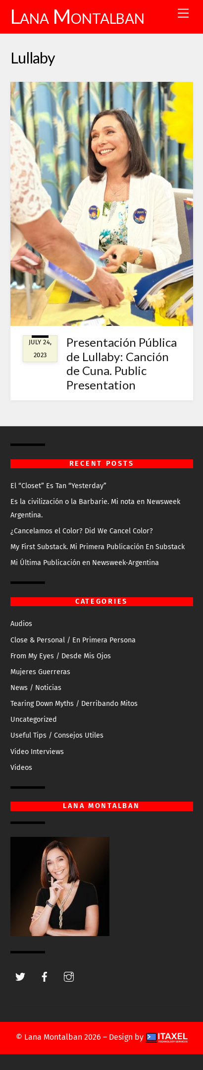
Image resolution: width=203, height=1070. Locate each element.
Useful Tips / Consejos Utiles (56, 735)
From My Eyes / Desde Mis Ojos (60, 656)
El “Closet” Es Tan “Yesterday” (58, 486)
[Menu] (183, 13)
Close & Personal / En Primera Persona (73, 640)
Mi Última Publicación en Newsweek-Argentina (84, 563)
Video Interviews (37, 752)
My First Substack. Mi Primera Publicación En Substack (97, 547)
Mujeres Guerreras (40, 672)
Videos (21, 767)
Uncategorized (33, 719)
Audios (21, 624)
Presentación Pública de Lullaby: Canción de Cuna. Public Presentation (121, 363)
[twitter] (20, 976)
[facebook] (44, 976)
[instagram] (69, 976)
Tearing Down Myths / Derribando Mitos (74, 703)
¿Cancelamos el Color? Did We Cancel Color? (81, 531)
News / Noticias (35, 688)
